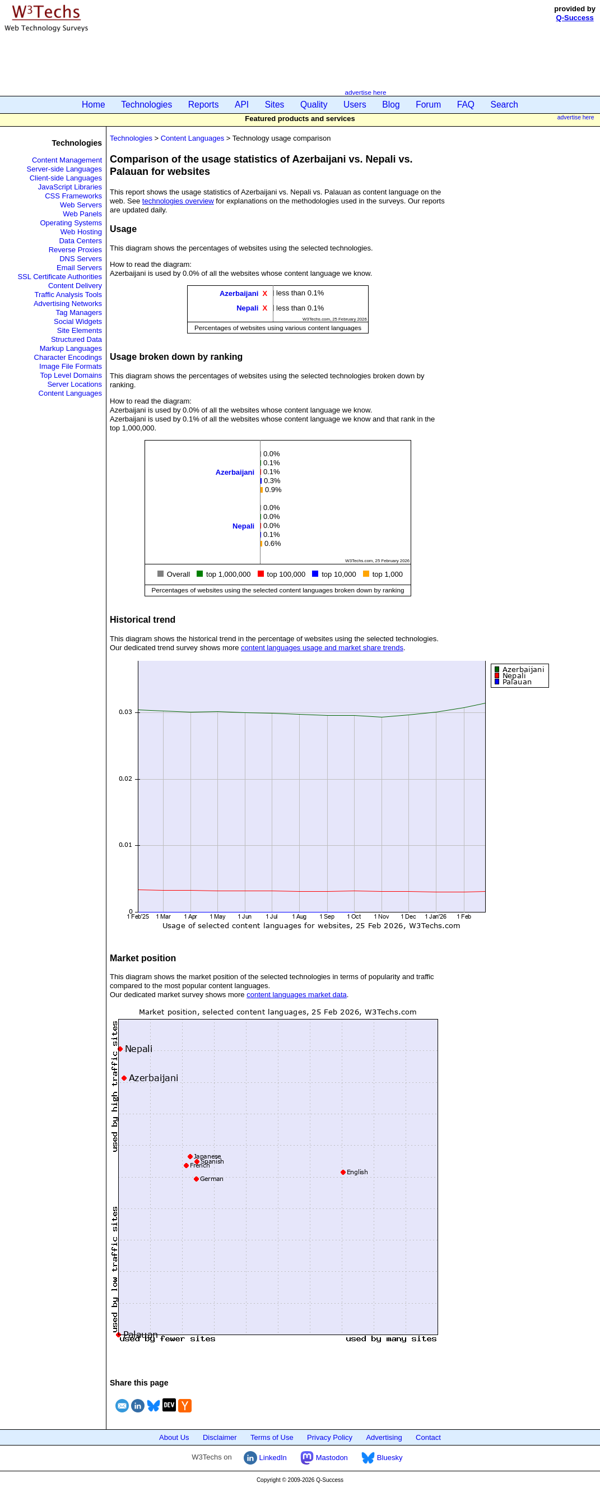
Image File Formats (70, 366)
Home (93, 104)
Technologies (146, 104)
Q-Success (575, 17)
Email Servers (79, 267)
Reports (203, 104)
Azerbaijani (239, 293)
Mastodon (324, 1457)
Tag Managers (79, 312)
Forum (428, 104)
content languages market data (296, 994)
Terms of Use (272, 1437)
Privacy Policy (329, 1437)
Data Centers (80, 241)
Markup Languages (71, 348)
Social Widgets (78, 321)
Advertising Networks (68, 303)
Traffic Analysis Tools (68, 294)
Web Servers (81, 205)
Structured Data (76, 339)
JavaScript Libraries (70, 187)
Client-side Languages (66, 178)
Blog (390, 104)
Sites (275, 104)
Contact (428, 1437)
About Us (174, 1437)
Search (504, 104)
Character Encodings (68, 357)
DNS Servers (80, 258)
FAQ (466, 104)
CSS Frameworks (73, 196)
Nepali (247, 308)
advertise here (365, 92)
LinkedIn (265, 1457)
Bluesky (381, 1457)
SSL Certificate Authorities (59, 276)
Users (354, 104)
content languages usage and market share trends (322, 647)
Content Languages (70, 393)
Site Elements (79, 330)
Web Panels (82, 214)
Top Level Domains (71, 375)
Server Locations (74, 384)
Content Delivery (75, 285)
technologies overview (178, 201)
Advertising (384, 1437)
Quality (314, 104)
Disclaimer (220, 1437)
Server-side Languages (64, 169)
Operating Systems (71, 223)
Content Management (67, 160)
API (242, 104)
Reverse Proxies (75, 249)
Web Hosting (81, 232)
